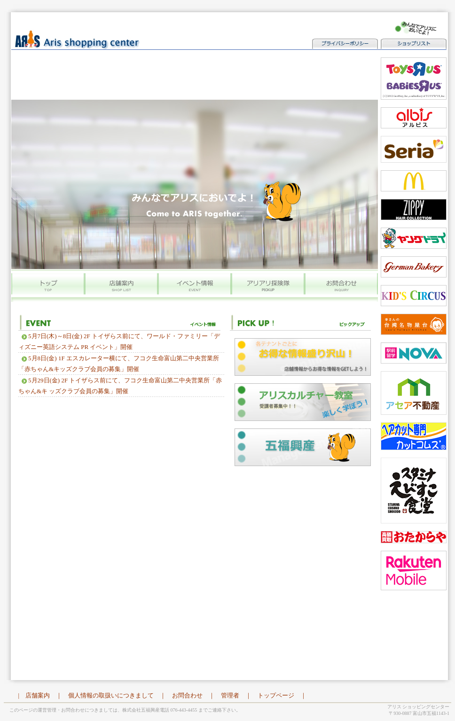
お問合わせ (187, 695)
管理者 (230, 695)
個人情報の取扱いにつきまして (111, 695)
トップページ (276, 695)
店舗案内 (37, 695)
